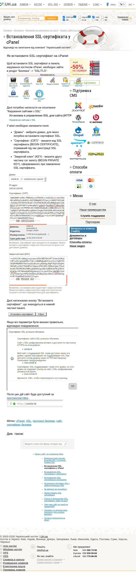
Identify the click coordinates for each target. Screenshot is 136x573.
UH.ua (44, 536)
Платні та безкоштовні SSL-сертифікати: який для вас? (56, 500)
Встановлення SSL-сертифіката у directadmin (55, 473)
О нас (96, 4)
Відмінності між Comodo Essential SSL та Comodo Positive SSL (55, 460)
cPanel (20, 421)
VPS (5, 552)
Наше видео (77, 245)
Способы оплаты (81, 242)
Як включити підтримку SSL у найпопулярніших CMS (57, 484)
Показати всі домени (122, 18)
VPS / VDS (53, 4)
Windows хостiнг (12, 549)
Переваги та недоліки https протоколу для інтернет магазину (55, 512)
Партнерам (93, 222)
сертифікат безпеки (19, 424)
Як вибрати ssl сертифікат (55, 489)
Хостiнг (38, 4)
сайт (59, 421)
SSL (28, 421)
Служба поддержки (93, 215)
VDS (5, 556)
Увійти (113, 4)
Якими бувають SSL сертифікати (53, 494)
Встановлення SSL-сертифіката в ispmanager (55, 479)
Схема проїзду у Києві (48, 562)
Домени (24, 4)
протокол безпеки (44, 421)
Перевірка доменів (14, 569)
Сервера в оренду (13, 559)
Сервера (68, 4)
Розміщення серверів (15, 562)
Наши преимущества (93, 209)
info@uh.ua (42, 550)
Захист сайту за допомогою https (49, 454)
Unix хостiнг (10, 545)
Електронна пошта (14, 566)
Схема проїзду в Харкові (49, 559)
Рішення (83, 4)
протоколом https (17, 398)
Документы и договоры (78, 237)
